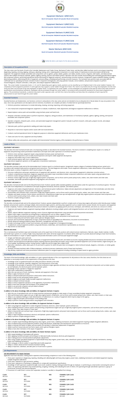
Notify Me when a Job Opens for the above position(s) (60, 61)
